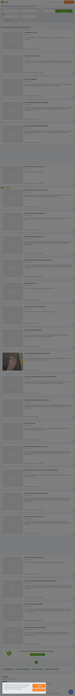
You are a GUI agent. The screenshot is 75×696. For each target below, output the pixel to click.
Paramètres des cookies (38, 689)
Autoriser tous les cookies (39, 686)
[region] (24, 688)
